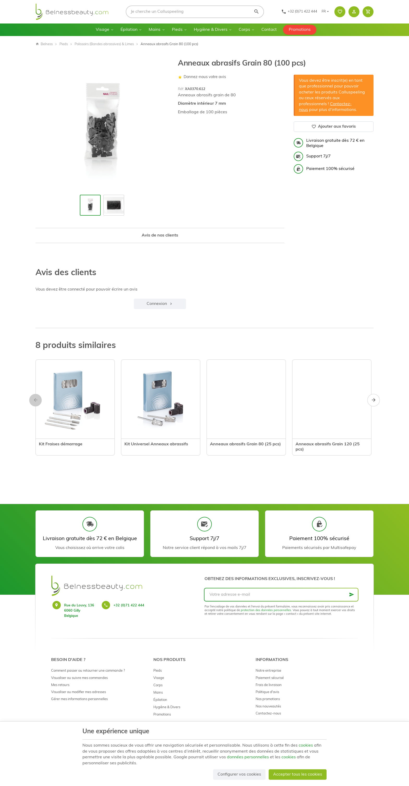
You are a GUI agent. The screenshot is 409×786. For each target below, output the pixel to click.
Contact (269, 30)
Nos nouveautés (268, 706)
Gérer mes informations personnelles (79, 699)
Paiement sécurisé (270, 678)
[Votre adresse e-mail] (281, 594)
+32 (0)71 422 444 (128, 605)
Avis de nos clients (160, 235)
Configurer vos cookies (239, 774)
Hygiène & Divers (210, 30)
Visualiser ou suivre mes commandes (79, 678)
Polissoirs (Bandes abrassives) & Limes (104, 44)
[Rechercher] (256, 11)
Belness (44, 44)
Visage (102, 30)
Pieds (177, 30)
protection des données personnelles (266, 610)
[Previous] (35, 400)
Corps (244, 30)
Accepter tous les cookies (297, 774)
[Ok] (351, 594)
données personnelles (248, 757)
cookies (306, 745)
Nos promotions (268, 699)
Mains (154, 30)
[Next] (373, 400)
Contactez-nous (268, 713)
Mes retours (60, 685)
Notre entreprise (268, 670)
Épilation (129, 30)
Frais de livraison (269, 685)
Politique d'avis (267, 692)
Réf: (181, 89)
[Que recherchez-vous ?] (195, 11)
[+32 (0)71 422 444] (299, 11)
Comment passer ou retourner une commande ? (88, 670)
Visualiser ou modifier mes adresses (78, 692)
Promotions (300, 30)
